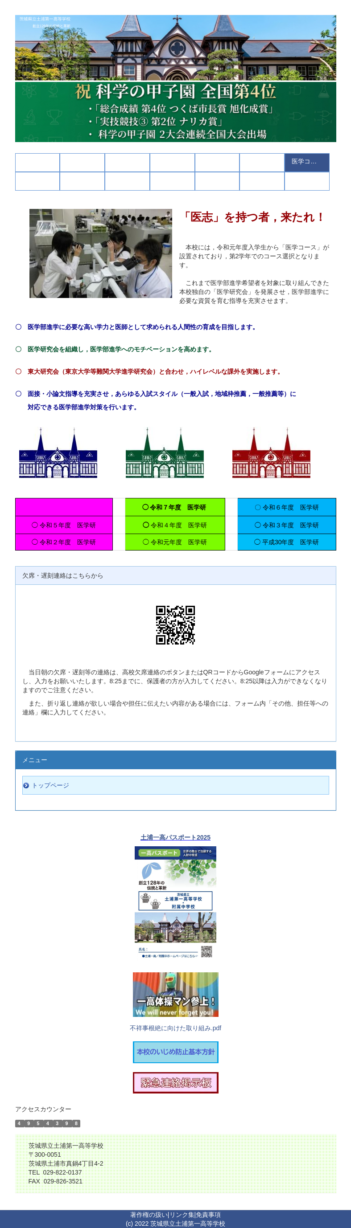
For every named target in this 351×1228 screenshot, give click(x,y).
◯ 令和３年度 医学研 (287, 525)
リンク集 (181, 1214)
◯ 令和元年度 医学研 (175, 542)
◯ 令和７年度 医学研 (175, 507)
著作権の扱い (149, 1214)
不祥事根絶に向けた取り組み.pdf (175, 1028)
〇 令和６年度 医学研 (287, 507)
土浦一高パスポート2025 (175, 837)
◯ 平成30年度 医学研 (286, 542)
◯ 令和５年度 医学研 (64, 525)
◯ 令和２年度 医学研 (64, 542)
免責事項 (208, 1214)
